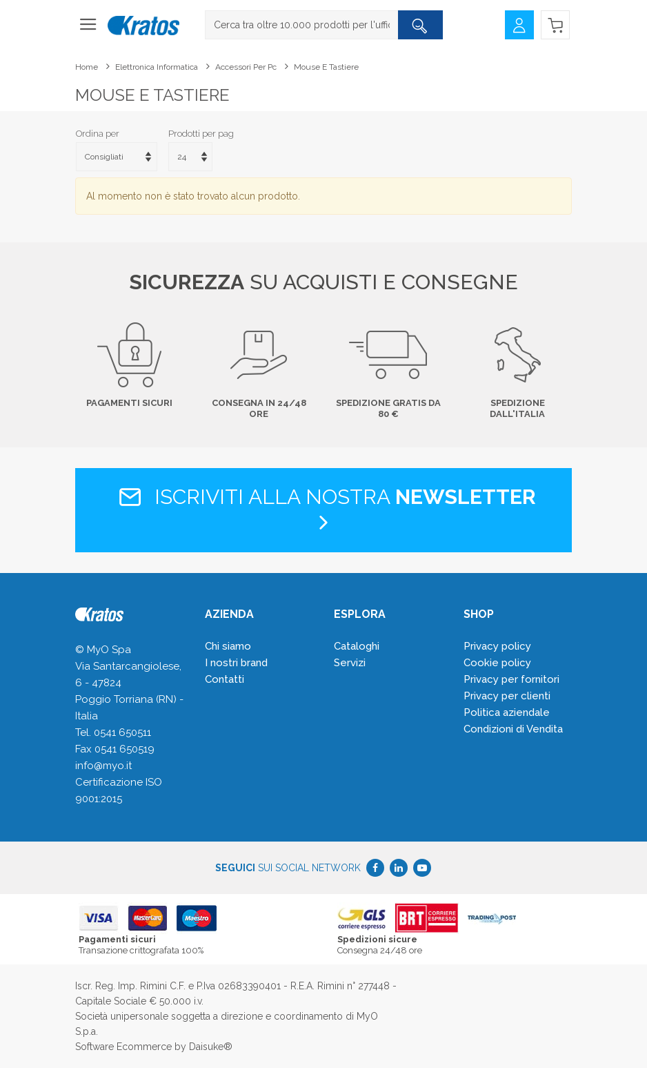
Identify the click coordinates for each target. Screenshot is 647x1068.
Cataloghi (356, 646)
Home (86, 67)
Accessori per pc (246, 67)
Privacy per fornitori (511, 679)
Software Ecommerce (123, 1046)
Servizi (350, 663)
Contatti (224, 679)
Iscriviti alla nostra (324, 509)
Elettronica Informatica (156, 67)
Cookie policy (497, 663)
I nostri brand (236, 663)
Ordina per (97, 133)
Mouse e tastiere (326, 67)
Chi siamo (228, 646)
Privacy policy (497, 646)
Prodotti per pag (201, 133)
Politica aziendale (507, 712)
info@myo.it (103, 765)
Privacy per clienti (507, 696)
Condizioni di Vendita (513, 729)
